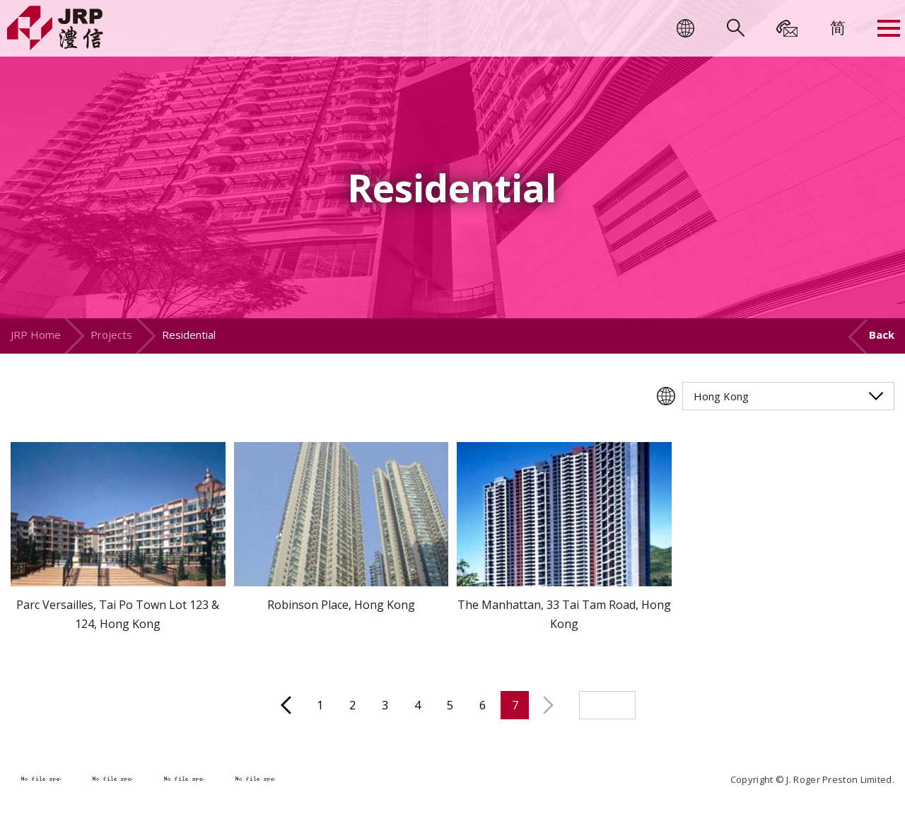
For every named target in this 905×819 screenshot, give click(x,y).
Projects (111, 334)
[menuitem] (838, 27)
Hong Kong (721, 396)
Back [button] (881, 334)
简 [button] (838, 27)
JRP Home (36, 334)
